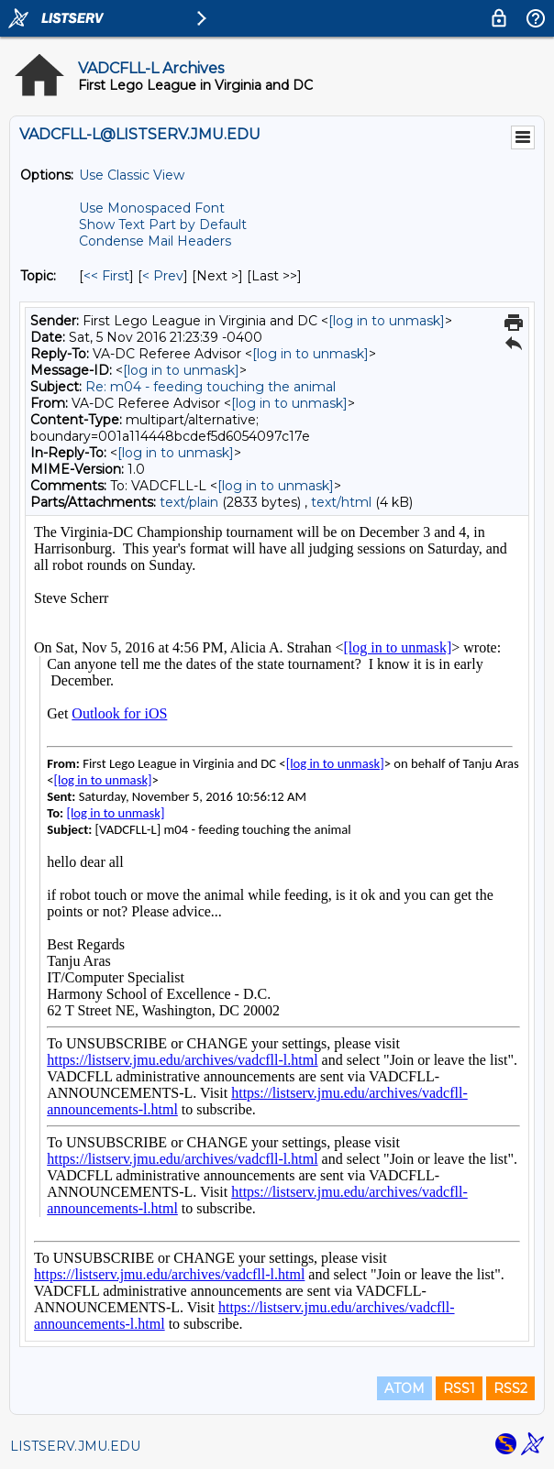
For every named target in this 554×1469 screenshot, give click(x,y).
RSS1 (459, 1388)
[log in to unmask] (386, 320)
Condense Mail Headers (155, 241)
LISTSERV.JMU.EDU (75, 1446)
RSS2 (510, 1388)
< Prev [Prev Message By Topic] (162, 276)
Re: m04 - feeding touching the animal (210, 386)
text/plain (189, 502)
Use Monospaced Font (152, 208)
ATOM (404, 1388)
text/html (341, 502)
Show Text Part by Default (163, 224)
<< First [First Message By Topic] (106, 276)
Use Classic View (131, 175)
